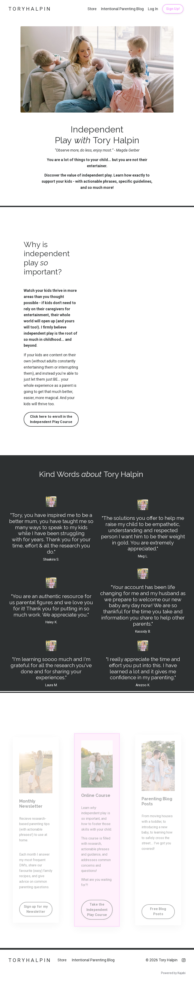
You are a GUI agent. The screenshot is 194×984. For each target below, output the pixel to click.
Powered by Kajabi (173, 973)
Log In (153, 9)
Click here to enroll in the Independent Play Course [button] (51, 419)
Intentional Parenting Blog (122, 9)
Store (92, 9)
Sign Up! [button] (173, 9)
